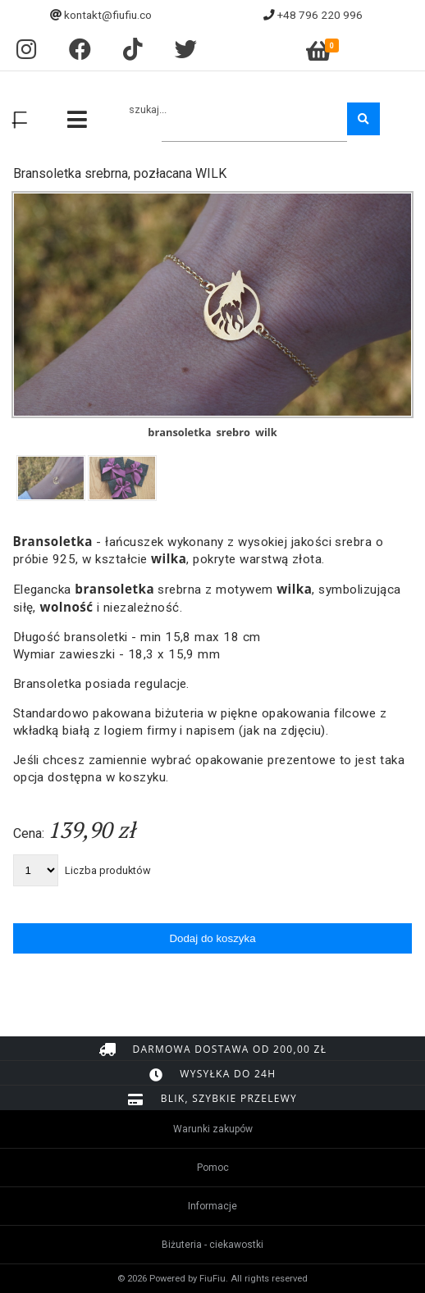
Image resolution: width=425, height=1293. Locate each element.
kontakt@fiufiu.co (108, 14)
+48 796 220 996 (320, 14)
